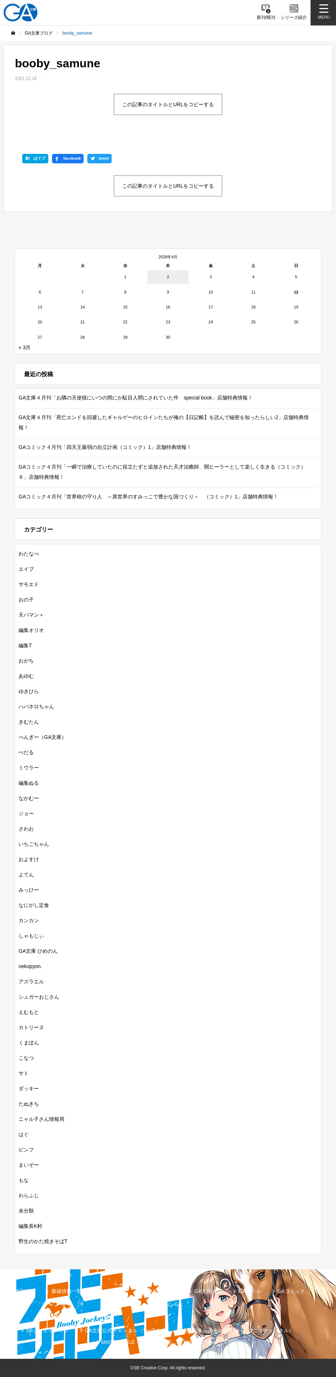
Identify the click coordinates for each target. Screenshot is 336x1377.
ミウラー (29, 768)
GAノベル (250, 1291)
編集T (25, 645)
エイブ (26, 569)
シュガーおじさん (39, 997)
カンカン (29, 920)
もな (24, 1180)
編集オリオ (31, 630)
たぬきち (29, 1104)
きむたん (29, 722)
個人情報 (161, 1342)
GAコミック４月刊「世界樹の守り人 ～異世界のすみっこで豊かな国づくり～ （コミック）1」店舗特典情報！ (148, 497)
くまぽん (29, 1043)
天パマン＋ (31, 615)
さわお (26, 829)
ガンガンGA (168, 1304)
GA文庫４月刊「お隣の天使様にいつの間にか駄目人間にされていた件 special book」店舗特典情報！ (136, 398)
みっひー (29, 890)
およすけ (29, 859)
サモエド (29, 584)
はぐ (24, 1134)
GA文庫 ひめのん (38, 951)
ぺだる (26, 752)
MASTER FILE (118, 1342)
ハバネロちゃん (36, 706)
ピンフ (26, 1150)
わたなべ (29, 554)
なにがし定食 (34, 905)
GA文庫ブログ (161, 1291)
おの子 (26, 599)
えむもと (29, 1012)
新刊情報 (25, 1291)
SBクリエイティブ (47, 1330)
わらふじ (29, 1195)
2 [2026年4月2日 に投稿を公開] (168, 277)
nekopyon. (30, 966)
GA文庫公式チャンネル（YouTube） (126, 1330)
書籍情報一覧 (66, 1291)
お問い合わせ (203, 1342)
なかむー (29, 798)
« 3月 (25, 347)
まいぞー (29, 1165)
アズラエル (31, 981)
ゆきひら (29, 691)
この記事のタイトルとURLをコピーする (168, 104)
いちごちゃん (34, 844)
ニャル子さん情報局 (41, 1119)
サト (24, 1073)
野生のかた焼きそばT (43, 1241)
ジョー (26, 813)
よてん (26, 874)
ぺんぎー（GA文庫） (43, 737)
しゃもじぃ (31, 936)
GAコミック (291, 1291)
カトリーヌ (31, 1027)
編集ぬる (29, 783)
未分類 (26, 1211)
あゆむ (26, 676)
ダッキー (29, 1088)
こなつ (26, 1058)
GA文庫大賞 (208, 1291)
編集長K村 (30, 1226)
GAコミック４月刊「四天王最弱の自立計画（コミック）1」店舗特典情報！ (105, 447)
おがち (26, 661)
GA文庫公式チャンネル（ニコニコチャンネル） (238, 1330)
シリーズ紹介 (113, 1291)
